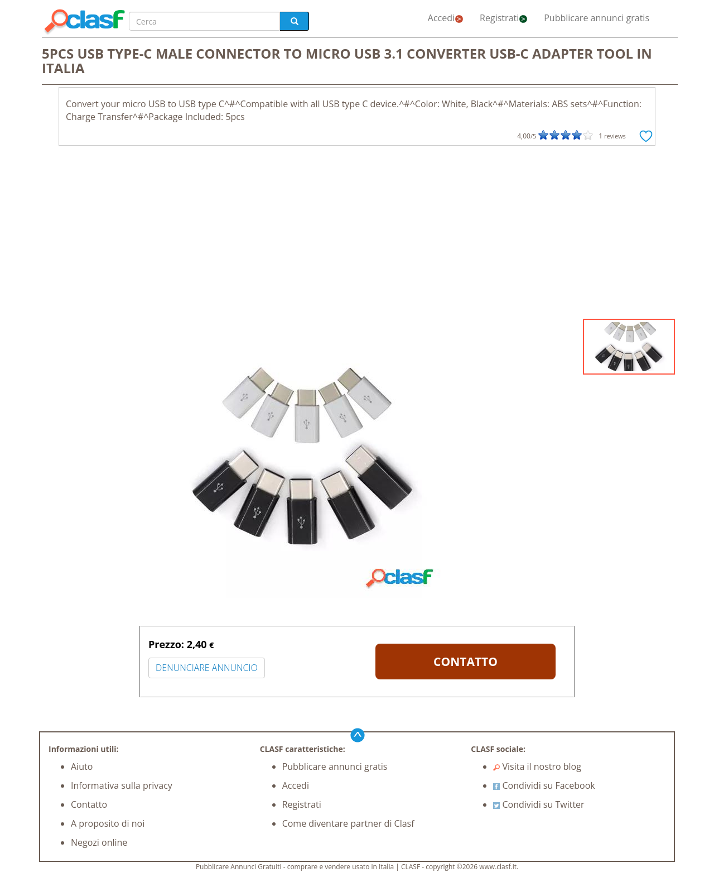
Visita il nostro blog (537, 766)
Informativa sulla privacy (121, 785)
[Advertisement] (357, 235)
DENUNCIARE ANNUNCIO (207, 668)
